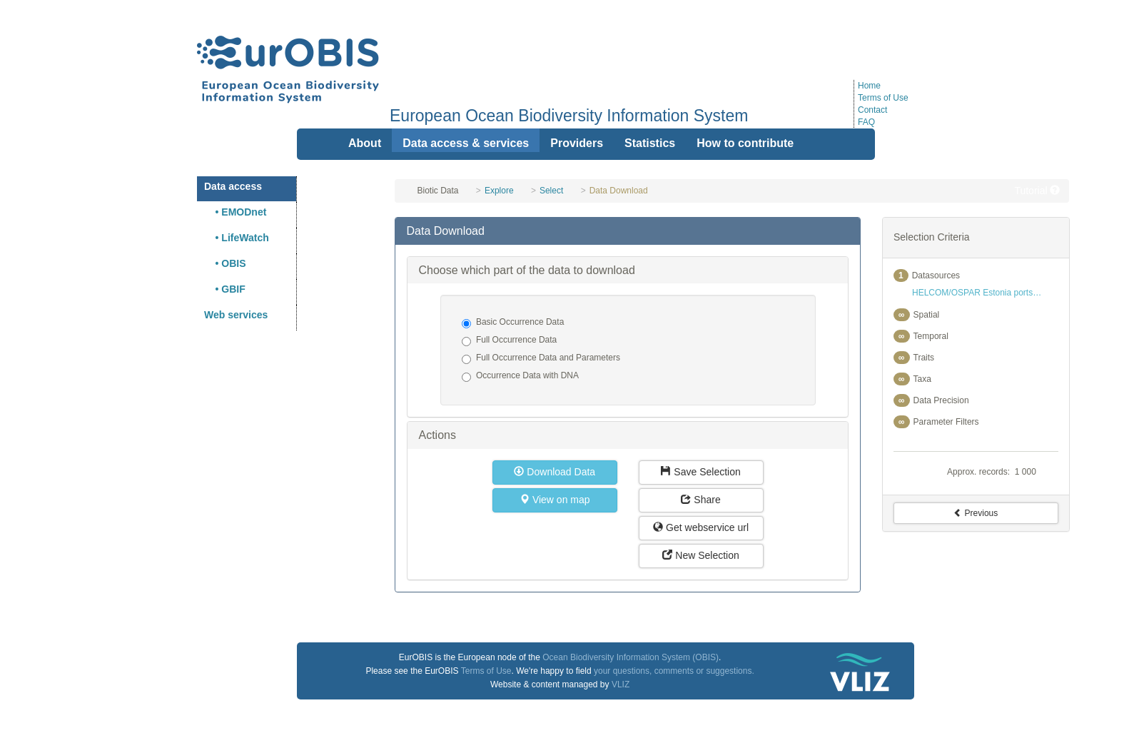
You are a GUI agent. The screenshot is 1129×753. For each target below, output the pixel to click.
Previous (975, 513)
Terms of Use (883, 98)
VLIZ (620, 684)
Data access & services (466, 143)
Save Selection (700, 471)
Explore (499, 191)
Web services (236, 314)
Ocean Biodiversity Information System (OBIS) (630, 657)
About (364, 143)
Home (869, 86)
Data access (233, 186)
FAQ (866, 122)
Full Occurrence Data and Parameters (541, 358)
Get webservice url (701, 527)
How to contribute (745, 143)
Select (551, 191)
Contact (872, 110)
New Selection (700, 555)
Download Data (554, 471)
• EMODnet (235, 212)
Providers (576, 143)
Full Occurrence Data (509, 340)
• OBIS (225, 263)
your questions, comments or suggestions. (674, 671)
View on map (555, 499)
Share (700, 499)
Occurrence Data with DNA (520, 376)
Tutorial (1037, 190)
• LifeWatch (236, 237)
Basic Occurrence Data (513, 322)
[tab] (627, 231)
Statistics (649, 143)
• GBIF (224, 289)
